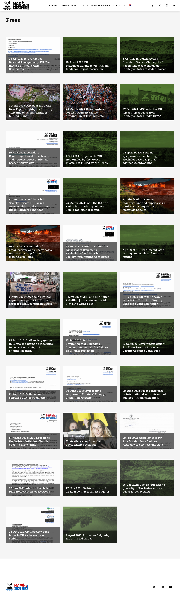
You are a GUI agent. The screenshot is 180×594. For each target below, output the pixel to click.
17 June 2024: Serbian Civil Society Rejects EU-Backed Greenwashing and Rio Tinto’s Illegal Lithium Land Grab (30, 205)
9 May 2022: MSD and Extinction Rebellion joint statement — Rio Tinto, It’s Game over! (84, 299)
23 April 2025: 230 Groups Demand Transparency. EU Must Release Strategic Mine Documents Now (29, 64)
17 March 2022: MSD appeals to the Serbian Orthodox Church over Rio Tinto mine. (30, 441)
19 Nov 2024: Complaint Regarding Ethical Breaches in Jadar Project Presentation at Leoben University (30, 158)
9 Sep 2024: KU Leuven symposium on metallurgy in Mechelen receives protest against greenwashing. (143, 158)
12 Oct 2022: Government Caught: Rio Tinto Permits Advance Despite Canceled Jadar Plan (141, 346)
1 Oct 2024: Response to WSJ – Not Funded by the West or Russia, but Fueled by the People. (87, 158)
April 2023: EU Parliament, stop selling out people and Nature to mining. (144, 253)
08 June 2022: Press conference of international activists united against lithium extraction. (144, 392)
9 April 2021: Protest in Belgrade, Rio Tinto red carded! (87, 536)
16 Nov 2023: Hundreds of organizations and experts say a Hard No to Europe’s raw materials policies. (30, 252)
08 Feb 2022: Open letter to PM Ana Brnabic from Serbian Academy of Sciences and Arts (144, 441)
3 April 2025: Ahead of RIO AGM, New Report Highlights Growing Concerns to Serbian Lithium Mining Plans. (31, 111)
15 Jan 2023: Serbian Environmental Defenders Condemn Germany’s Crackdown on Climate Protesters (84, 344)
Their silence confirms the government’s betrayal (84, 442)
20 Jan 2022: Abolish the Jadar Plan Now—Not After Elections (30, 489)
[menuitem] (130, 5)
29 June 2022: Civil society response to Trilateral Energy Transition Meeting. (86, 394)
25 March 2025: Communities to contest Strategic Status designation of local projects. (87, 112)
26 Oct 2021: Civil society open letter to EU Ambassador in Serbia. (30, 535)
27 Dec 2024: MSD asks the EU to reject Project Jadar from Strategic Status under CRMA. (143, 112)
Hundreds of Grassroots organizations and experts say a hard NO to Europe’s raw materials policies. (144, 205)
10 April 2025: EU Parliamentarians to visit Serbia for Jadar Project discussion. (83, 64)
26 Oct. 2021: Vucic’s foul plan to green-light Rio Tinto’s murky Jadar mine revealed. (145, 488)
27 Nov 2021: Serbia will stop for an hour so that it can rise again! (88, 488)
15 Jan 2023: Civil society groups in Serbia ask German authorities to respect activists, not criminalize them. (30, 346)
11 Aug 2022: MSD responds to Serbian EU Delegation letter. (29, 395)
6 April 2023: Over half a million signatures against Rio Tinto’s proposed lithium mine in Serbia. (31, 299)
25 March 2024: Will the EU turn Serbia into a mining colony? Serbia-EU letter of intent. (84, 205)
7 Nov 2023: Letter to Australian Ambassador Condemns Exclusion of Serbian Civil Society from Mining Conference (88, 250)
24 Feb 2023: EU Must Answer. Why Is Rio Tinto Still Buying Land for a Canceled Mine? (143, 300)
